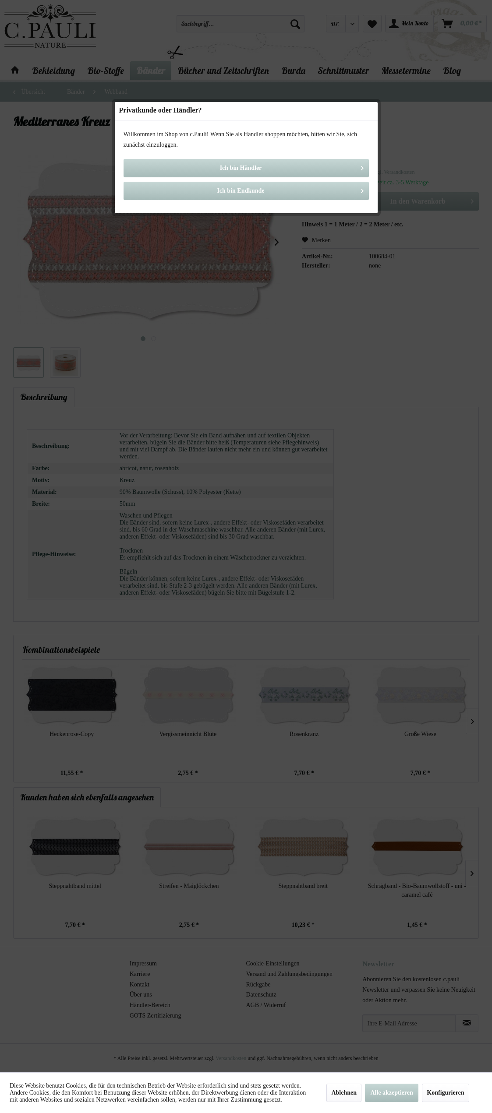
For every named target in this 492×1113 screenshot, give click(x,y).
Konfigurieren (445, 1092)
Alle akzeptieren (391, 1092)
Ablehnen (344, 1092)
